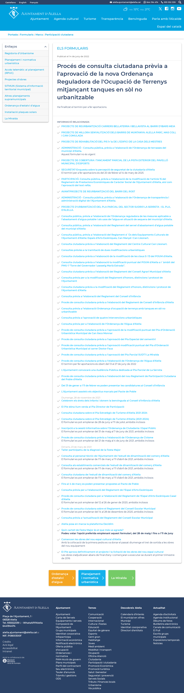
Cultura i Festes (97, 624)
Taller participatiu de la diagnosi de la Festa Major (91, 450)
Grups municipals (66, 630)
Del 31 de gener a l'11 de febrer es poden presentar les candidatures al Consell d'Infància (113, 385)
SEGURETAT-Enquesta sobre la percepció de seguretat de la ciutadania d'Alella (108, 169)
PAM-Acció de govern (68, 659)
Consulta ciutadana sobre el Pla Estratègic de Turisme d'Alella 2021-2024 (104, 412)
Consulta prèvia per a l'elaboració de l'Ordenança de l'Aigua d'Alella (101, 324)
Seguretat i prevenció (101, 675)
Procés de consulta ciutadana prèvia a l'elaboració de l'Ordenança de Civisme (107, 437)
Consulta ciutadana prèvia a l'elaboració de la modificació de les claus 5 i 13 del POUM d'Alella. (117, 256)
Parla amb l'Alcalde (166, 19)
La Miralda (11, 118)
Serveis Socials (96, 678)
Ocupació (93, 653)
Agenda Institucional (165, 617)
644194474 (9, 626)
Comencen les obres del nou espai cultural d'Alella (91, 539)
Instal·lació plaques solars (21, 112)
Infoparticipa (63, 637)
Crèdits (7, 641)
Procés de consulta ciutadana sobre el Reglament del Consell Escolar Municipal (108, 508)
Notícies (158, 643)
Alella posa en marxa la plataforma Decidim (87, 524)
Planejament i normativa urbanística (20, 61)
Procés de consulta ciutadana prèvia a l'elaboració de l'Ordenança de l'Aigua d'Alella (111, 360)
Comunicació (96, 614)
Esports (92, 633)
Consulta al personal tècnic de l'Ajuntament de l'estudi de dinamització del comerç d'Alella (115, 456)
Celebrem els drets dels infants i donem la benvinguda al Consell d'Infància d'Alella (110, 400)
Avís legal (8, 645)
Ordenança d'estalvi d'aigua (22, 105)
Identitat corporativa (68, 633)
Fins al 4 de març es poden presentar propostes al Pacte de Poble (100, 484)
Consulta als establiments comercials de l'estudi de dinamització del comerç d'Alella (111, 465)
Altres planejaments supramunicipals (17, 97)
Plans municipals (66, 662)
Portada (13, 34)
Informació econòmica (69, 640)
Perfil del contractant (68, 666)
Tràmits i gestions (66, 675)
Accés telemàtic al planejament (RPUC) (24, 71)
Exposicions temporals (166, 640)
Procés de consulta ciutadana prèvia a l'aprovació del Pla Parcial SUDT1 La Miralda (110, 354)
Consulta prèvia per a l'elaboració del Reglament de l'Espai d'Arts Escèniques (107, 490)
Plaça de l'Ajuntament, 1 (17, 616)
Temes (92, 608)
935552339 (13, 622)
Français (34, 2)
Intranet (7, 651)
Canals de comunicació (166, 627)
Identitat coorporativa (134, 627)
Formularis (26, 34)
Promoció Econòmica (100, 666)
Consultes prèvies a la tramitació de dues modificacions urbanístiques (103, 250)
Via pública (94, 688)
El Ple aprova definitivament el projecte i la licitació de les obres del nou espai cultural (112, 552)
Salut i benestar (97, 672)
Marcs (39, 34)
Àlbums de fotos (162, 620)
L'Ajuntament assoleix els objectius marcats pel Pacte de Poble (98, 391)
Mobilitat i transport (100, 649)
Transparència (112, 19)
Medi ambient (96, 646)
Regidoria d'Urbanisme (19, 53)
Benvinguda (137, 19)
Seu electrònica (65, 669)
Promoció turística (99, 669)
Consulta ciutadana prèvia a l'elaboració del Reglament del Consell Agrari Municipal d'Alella (116, 271)
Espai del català (169, 26)
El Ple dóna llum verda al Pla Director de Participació (92, 406)
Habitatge (94, 640)
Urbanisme (94, 685)
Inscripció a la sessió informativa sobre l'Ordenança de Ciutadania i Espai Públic (108, 428)
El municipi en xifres (132, 617)
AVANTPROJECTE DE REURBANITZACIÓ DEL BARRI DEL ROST (98, 191)
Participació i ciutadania (102, 662)
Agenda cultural (66, 19)
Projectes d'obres (15, 79)
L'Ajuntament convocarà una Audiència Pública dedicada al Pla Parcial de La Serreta (111, 370)
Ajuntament (39, 19)
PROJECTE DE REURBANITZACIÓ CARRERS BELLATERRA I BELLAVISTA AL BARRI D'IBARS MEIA (118, 126)
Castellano (10, 2)
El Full (156, 630)
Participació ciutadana (59, 34)
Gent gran (94, 637)
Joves (91, 643)
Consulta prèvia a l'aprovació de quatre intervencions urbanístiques (101, 317)
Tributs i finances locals (101, 682)
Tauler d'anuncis (65, 672)
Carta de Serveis (65, 617)
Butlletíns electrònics (165, 624)
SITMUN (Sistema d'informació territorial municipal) (24, 87)
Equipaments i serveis (69, 620)
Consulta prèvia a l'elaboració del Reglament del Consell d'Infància (101, 296)
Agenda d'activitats (164, 614)
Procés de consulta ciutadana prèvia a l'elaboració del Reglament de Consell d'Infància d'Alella (117, 302)
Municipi (126, 620)
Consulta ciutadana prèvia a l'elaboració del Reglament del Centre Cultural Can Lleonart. (114, 244)
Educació (93, 627)
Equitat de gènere (99, 630)
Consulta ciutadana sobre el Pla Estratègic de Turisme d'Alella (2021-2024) (105, 419)
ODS (58, 678)
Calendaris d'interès (132, 614)
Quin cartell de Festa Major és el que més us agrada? (92, 530)
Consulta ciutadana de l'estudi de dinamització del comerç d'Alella (101, 474)
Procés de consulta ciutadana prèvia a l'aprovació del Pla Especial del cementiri (108, 339)
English (22, 2)
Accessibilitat (10, 648)
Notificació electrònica (69, 643)
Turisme (90, 19)
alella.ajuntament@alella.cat (20, 632)
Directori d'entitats (132, 630)
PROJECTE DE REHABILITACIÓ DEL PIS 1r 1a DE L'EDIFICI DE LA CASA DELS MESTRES (111, 141)
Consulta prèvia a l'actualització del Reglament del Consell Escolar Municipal (107, 517)
